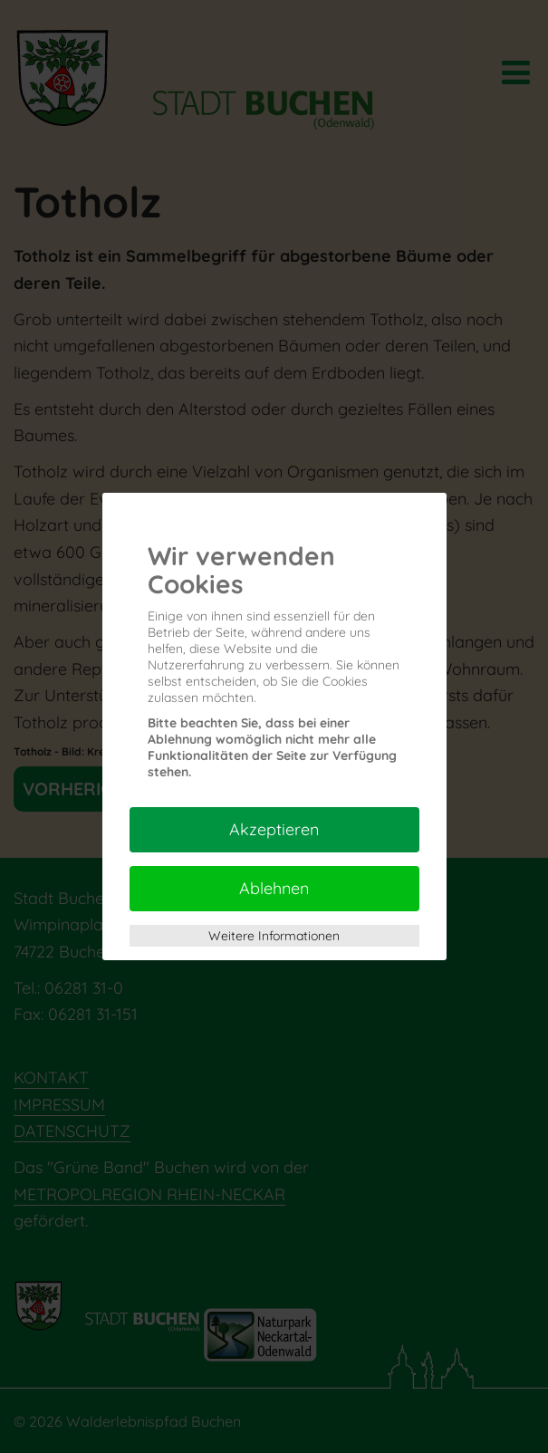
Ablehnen (274, 888)
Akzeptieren (274, 829)
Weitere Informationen (274, 936)
